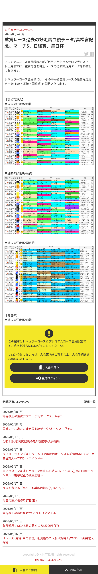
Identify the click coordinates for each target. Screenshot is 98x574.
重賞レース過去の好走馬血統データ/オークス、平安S (37, 428)
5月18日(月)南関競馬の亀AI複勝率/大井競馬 (31, 441)
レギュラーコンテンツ (19, 29)
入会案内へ (49, 367)
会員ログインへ (49, 378)
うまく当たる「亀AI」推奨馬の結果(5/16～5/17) (34, 488)
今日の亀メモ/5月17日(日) (20, 500)
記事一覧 (90, 401)
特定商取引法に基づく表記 (49, 560)
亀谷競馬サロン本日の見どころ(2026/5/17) (31, 525)
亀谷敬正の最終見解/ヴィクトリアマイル (29, 513)
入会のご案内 (24, 570)
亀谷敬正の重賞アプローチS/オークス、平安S (32, 416)
